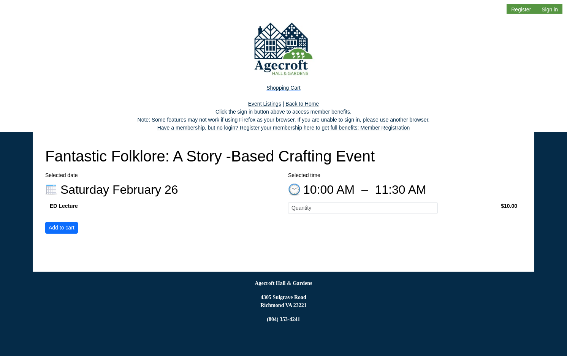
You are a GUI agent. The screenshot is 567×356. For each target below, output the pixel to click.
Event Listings (264, 104)
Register (521, 9)
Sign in (550, 9)
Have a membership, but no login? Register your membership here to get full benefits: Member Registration (283, 128)
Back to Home (302, 104)
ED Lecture (64, 206)
